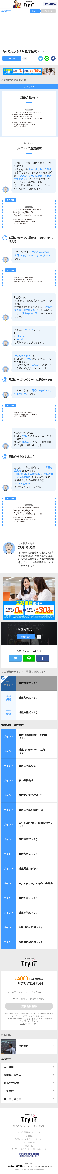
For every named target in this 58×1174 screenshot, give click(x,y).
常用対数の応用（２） (31, 942)
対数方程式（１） (28, 683)
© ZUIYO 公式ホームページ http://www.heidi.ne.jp (30, 1165)
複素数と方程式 (12, 1075)
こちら (22, 1024)
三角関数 (9, 1091)
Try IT (29, 4)
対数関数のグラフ (28, 868)
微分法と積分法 (12, 1099)
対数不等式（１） (28, 898)
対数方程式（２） (28, 854)
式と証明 (9, 1067)
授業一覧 (29, 1146)
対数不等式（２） (28, 912)
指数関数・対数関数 (12, 725)
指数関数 (23, 1046)
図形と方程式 (11, 1083)
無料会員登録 (50, 4)
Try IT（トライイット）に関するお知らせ (29, 1149)
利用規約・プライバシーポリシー (29, 1139)
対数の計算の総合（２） (32, 810)
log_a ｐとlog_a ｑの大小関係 (36, 883)
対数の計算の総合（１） (32, 795)
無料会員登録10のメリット (29, 1132)
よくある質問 (29, 1142)
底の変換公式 (26, 780)
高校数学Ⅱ (7, 1059)
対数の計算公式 (27, 766)
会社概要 (29, 1136)
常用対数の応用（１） (31, 927)
